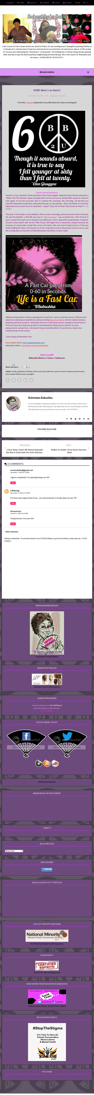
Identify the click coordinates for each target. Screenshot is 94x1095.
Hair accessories (39, 372)
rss (85, 3)
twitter (56, 3)
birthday (29, 372)
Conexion (29, 102)
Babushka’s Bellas (57, 320)
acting (14, 372)
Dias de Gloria (50, 217)
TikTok (77, 3)
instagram (10, 3)
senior (23, 374)
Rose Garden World (13, 374)
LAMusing (14, 491)
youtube (67, 3)
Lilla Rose (50, 372)
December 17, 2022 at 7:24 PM (20, 493)
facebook (44, 3)
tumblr (20, 3)
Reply (13, 483)
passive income (78, 372)
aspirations (21, 372)
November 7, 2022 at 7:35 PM (19, 473)
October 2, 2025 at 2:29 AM (19, 514)
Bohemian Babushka (47, 782)
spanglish (30, 374)
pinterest (32, 3)
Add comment (11, 532)
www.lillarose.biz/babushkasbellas (34, 346)
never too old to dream (63, 372)
